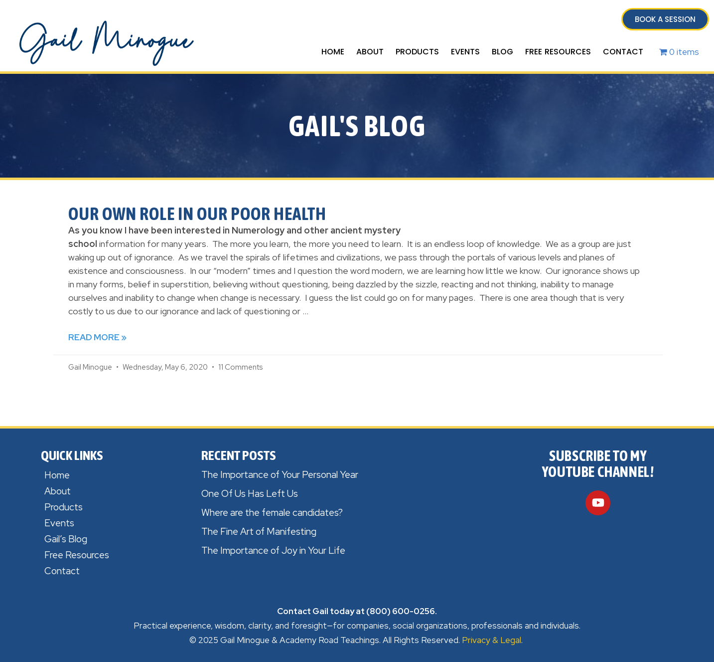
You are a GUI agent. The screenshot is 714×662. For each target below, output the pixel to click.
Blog (502, 51)
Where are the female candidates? (272, 512)
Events (465, 51)
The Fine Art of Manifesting (258, 531)
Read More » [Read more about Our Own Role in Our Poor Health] (97, 337)
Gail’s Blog (65, 539)
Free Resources (558, 51)
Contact (623, 51)
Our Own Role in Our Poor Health (197, 213)
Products (417, 51)
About (370, 51)
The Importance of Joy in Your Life (273, 550)
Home (332, 51)
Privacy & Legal (491, 640)
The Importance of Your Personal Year (279, 474)
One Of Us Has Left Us (249, 493)
